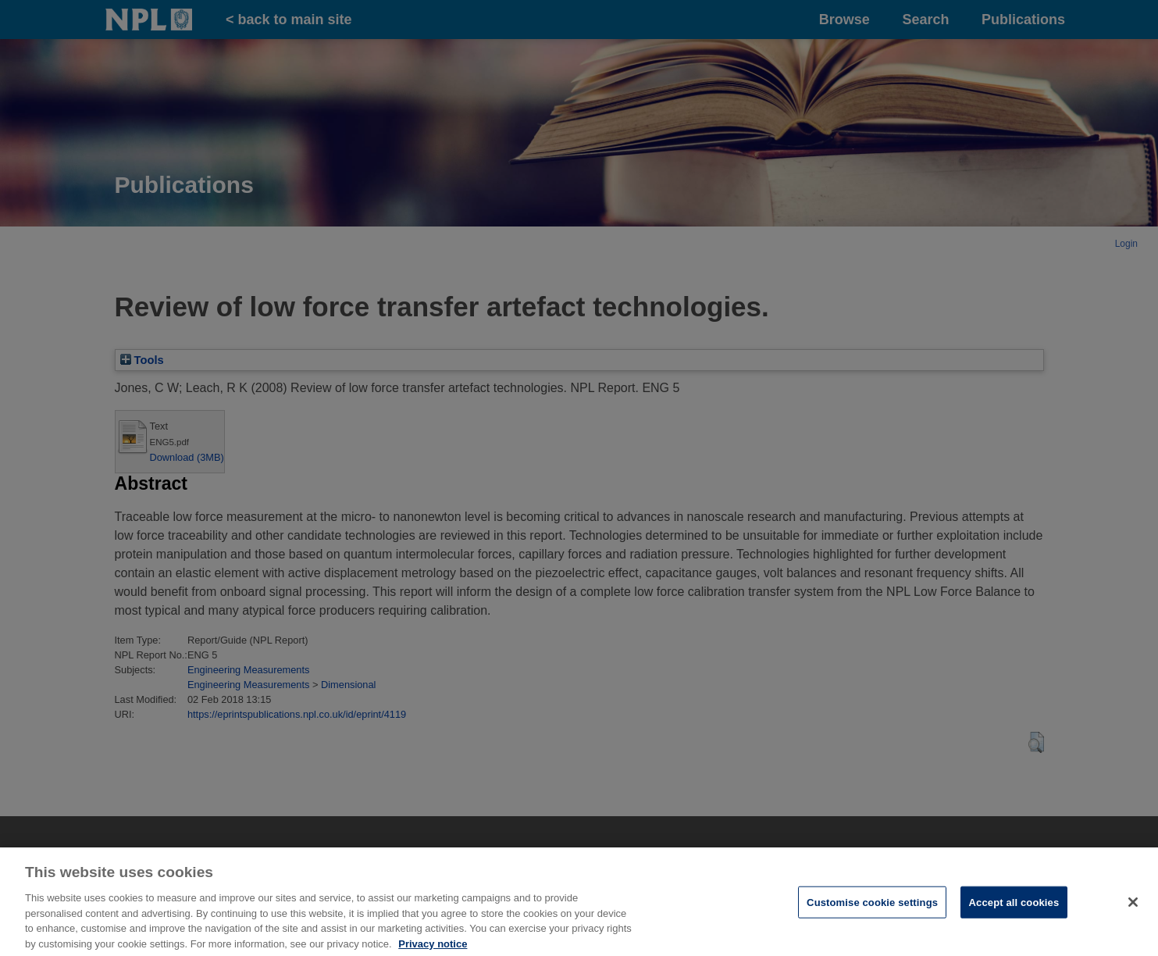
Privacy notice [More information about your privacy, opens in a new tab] (432, 948)
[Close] (1133, 907)
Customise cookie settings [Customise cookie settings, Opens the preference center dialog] (872, 907)
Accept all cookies (1014, 907)
